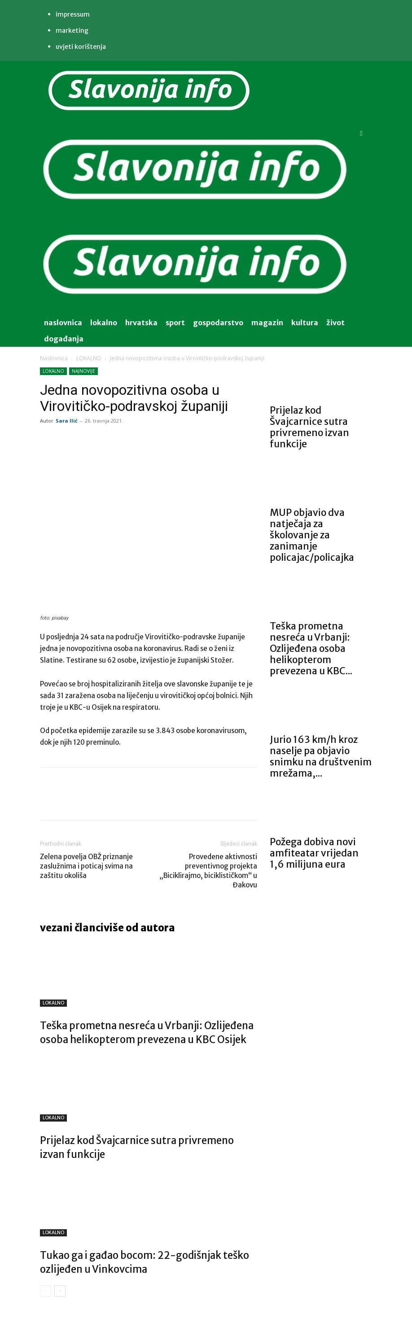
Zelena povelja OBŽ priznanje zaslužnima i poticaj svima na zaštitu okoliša (86, 866)
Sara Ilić (67, 420)
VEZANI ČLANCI (72, 927)
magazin (267, 322)
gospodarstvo (218, 322)
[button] (361, 133)
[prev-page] (45, 1291)
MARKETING (72, 30)
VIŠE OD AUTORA (139, 927)
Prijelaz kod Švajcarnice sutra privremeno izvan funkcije (309, 427)
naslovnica (63, 322)
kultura (304, 322)
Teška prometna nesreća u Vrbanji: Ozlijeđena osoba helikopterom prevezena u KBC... (311, 648)
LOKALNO (88, 358)
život (335, 322)
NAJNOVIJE (83, 371)
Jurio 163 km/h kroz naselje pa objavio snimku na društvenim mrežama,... (321, 756)
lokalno (103, 322)
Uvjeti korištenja (81, 47)
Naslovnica (54, 358)
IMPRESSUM (73, 14)
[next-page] (60, 1291)
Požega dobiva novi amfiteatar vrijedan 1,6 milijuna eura (314, 853)
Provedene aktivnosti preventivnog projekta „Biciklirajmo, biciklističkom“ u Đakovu (208, 870)
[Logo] (195, 215)
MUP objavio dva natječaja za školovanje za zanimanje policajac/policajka (312, 534)
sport (175, 322)
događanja (63, 338)
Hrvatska (141, 322)
